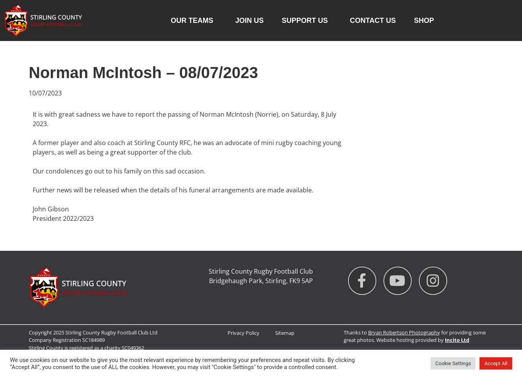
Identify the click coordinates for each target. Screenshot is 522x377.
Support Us (307, 20)
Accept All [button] (495, 363)
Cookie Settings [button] (453, 363)
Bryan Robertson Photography (404, 332)
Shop (424, 20)
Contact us (373, 20)
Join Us (249, 20)
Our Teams (194, 20)
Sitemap (284, 332)
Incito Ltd (457, 339)
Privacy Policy (243, 332)
